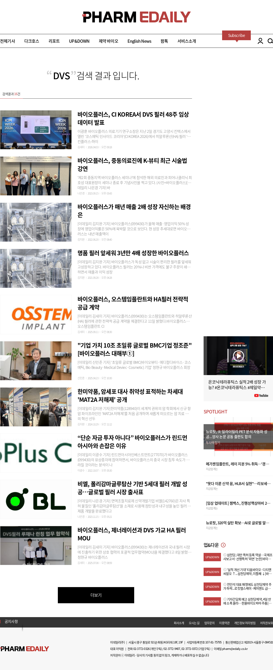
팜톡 (164, 41)
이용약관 (224, 623)
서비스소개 (186, 41)
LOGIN (259, 41)
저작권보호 (266, 623)
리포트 (54, 41)
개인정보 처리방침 (244, 623)
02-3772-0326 (141, 648)
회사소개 (179, 623)
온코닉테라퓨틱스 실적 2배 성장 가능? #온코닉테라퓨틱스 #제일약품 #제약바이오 (237, 387)
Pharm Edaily (24, 648)
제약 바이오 (108, 41)
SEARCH (270, 41)
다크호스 (31, 41)
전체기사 (7, 41)
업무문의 (209, 623)
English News (139, 41)
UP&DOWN (79, 41)
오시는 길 (194, 623)
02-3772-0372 (189, 648)
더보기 (96, 595)
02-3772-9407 (172, 648)
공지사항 (11, 621)
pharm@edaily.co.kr (235, 648)
